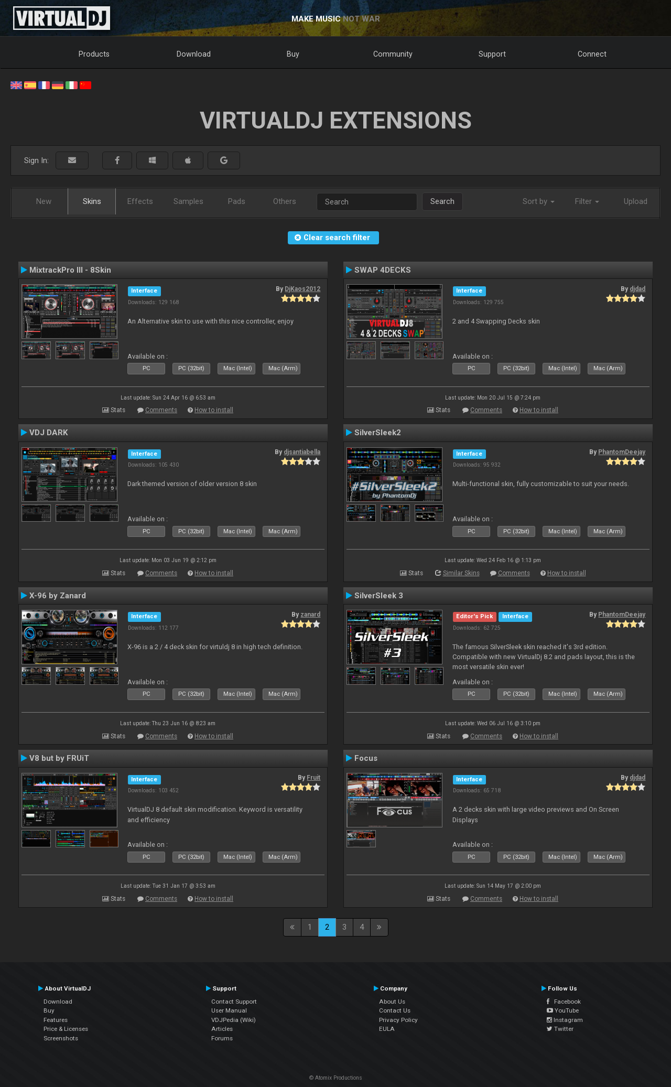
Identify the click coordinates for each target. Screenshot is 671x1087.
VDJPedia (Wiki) (233, 1020)
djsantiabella (302, 452)
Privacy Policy (398, 1020)
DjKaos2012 (302, 289)
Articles (222, 1028)
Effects (140, 201)
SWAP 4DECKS (382, 270)
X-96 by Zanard (57, 595)
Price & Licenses (66, 1028)
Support (492, 54)
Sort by (539, 201)
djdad (637, 289)
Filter (587, 201)
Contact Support (234, 1001)
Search (442, 201)
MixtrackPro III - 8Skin (70, 270)
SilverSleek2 (377, 432)
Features (56, 1020)
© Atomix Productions (335, 1077)
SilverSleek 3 (378, 595)
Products (94, 54)
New (43, 201)
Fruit (313, 777)
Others (284, 201)
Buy (293, 54)
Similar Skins (461, 573)
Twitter (560, 1028)
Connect (592, 54)
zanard (310, 614)
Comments (161, 410)
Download (194, 54)
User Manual (229, 1010)
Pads (236, 201)
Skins (92, 201)
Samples (188, 201)
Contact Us (394, 1010)
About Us (392, 1001)
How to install (213, 410)
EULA (387, 1028)
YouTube (563, 1010)
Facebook (564, 1001)
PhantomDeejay (621, 452)
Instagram (565, 1020)
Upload (635, 201)
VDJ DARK (48, 432)
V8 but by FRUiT (59, 758)
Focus (365, 758)
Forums (222, 1038)
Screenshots (61, 1038)
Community (393, 54)
